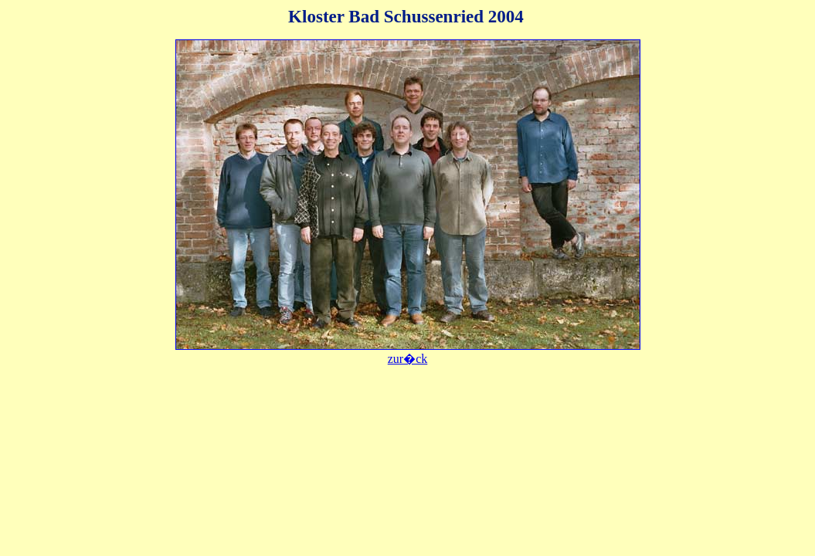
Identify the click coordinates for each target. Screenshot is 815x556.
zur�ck (408, 358)
